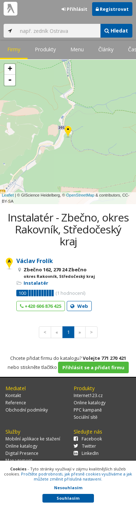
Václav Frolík (34, 261)
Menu (77, 49)
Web (79, 306)
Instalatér (36, 283)
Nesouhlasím (68, 487)
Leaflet (8, 195)
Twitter (85, 446)
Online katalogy (90, 403)
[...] (58, 31)
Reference (15, 403)
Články (106, 49)
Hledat (116, 30)
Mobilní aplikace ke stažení (32, 439)
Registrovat (112, 9)
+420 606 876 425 (40, 306)
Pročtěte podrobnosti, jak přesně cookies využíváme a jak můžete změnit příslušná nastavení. (76, 476)
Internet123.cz (88, 395)
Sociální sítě (86, 417)
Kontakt (13, 395)
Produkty (45, 49)
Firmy (13, 49)
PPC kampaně (88, 410)
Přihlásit (74, 9)
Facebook (88, 439)
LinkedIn (86, 453)
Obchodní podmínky (26, 410)
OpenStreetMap (80, 195)
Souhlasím (68, 498)
